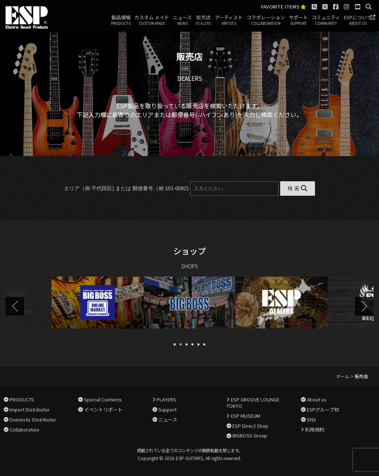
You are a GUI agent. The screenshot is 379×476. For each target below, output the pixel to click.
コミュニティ (326, 20)
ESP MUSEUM (245, 415)
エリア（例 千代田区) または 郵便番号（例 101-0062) (126, 188)
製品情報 (121, 20)
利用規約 (314, 428)
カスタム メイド (151, 20)
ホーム (342, 375)
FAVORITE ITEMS (283, 7)
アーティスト (229, 20)
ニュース (182, 20)
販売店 (203, 20)
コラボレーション (265, 20)
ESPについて (358, 20)
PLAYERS (166, 398)
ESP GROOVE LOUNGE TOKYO (253, 402)
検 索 (297, 188)
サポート (298, 20)
